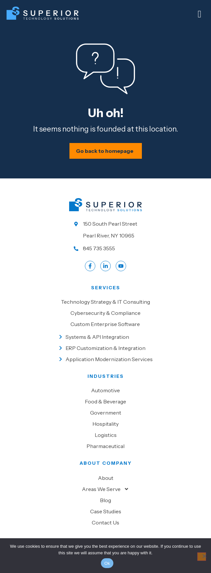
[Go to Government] (105, 413)
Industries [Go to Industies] (105, 376)
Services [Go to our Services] (105, 288)
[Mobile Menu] (199, 14)
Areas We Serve (105, 489)
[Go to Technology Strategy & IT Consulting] (105, 302)
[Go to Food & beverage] (105, 401)
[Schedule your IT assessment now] (105, 151)
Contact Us (105, 522)
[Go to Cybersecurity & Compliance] (105, 313)
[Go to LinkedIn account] (105, 266)
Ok (107, 563)
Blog (105, 500)
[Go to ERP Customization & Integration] (105, 348)
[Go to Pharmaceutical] (105, 446)
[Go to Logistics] (105, 435)
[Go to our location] (105, 229)
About (105, 478)
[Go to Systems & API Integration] (105, 337)
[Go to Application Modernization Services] (105, 359)
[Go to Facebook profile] (90, 266)
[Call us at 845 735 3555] (105, 248)
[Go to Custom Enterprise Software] (105, 324)
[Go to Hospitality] (105, 424)
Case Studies (105, 511)
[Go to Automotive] (105, 390)
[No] (201, 556)
